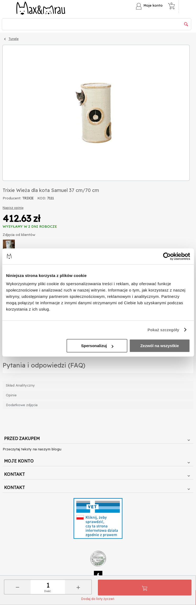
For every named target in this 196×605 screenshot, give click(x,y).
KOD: (41, 198)
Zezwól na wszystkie (159, 345)
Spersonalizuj (97, 345)
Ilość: (47, 591)
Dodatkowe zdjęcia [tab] (22, 405)
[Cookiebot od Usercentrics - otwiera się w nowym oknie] (167, 256)
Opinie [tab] (11, 395)
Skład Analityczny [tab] (20, 385)
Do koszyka (144, 587)
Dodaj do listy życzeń (97, 599)
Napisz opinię (13, 208)
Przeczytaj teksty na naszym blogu (32, 449)
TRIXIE (28, 198)
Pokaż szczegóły (163, 330)
